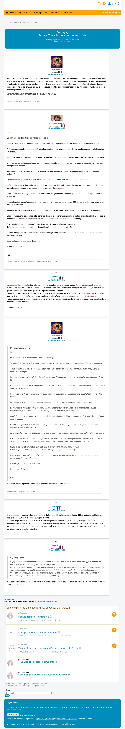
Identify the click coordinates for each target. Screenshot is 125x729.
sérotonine (37, 185)
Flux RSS (70, 724)
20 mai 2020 (46, 620)
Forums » (9, 22)
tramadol (56, 79)
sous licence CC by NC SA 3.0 (67, 719)
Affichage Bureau (12, 724)
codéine (12, 285)
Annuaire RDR (56, 13)
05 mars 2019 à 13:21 (56, 281)
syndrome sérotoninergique (87, 296)
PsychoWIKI (27, 13)
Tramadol (33, 22)
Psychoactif (9, 684)
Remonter (9, 599)
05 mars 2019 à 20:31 (56, 340)
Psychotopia (38, 13)
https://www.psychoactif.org (45, 719)
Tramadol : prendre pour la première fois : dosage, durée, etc (48, 648)
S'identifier (107, 13)
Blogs (19, 13)
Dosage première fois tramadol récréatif (38, 632)
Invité (112, 3)
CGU (56, 724)
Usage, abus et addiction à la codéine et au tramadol (44, 674)
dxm (101, 84)
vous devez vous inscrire (46, 601)
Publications (67, 13)
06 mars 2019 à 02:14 (56, 511)
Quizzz (46, 13)
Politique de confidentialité (45, 724)
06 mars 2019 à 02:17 (56, 550)
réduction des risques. (14, 709)
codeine (12, 180)
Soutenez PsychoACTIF (21, 715)
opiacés (22, 585)
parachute (33, 202)
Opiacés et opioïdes (20, 22)
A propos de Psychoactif (27, 724)
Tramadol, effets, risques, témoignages (37, 662)
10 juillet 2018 (52, 652)
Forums (13, 13)
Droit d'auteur (11, 719)
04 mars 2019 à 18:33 (56, 74)
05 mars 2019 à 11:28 (56, 128)
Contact (62, 724)
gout (35, 194)
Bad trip (97, 521)
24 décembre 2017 (49, 636)
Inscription (116, 13)
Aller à (28, 693)
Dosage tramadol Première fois (33, 617)
